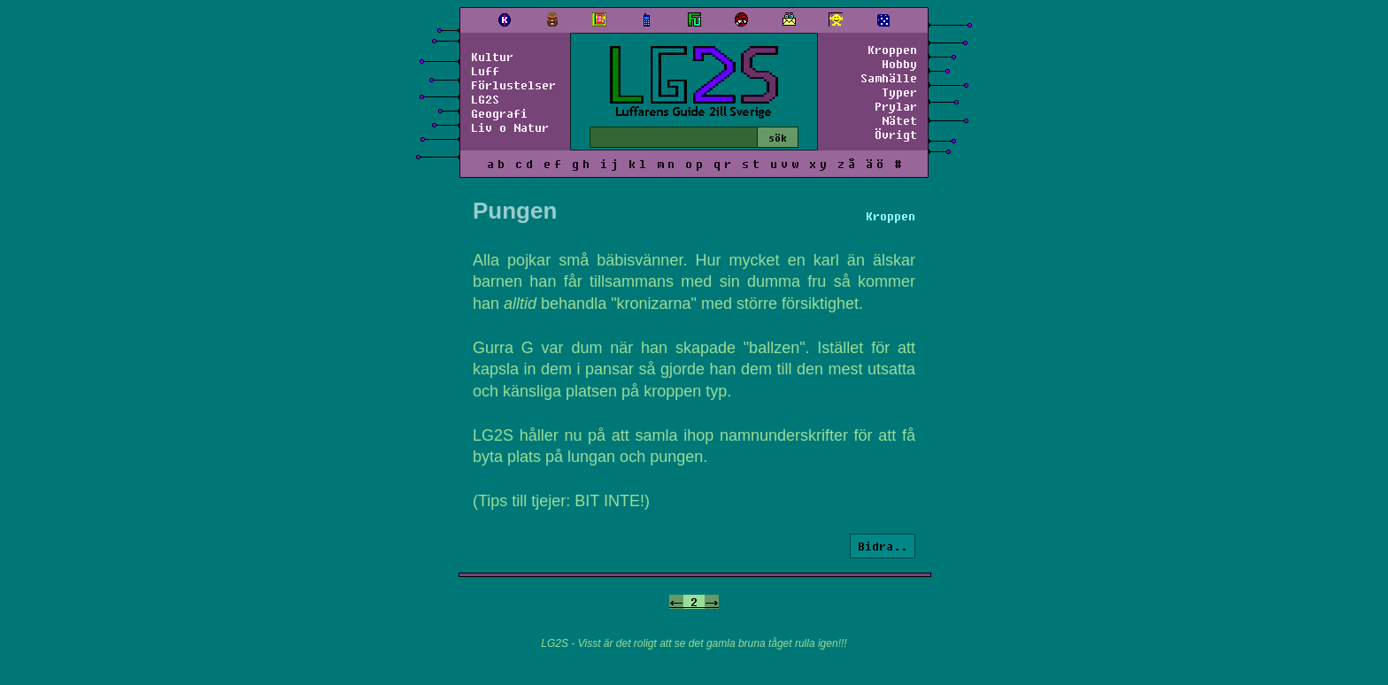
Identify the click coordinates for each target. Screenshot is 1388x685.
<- (676, 602)
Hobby (899, 64)
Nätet (899, 120)
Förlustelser (513, 85)
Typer (899, 92)
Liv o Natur (510, 127)
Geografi (499, 113)
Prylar (896, 106)
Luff (485, 71)
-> (712, 602)
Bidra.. (882, 546)
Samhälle (888, 78)
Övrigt (896, 134)
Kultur (492, 57)
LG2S (485, 99)
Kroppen (892, 49)
